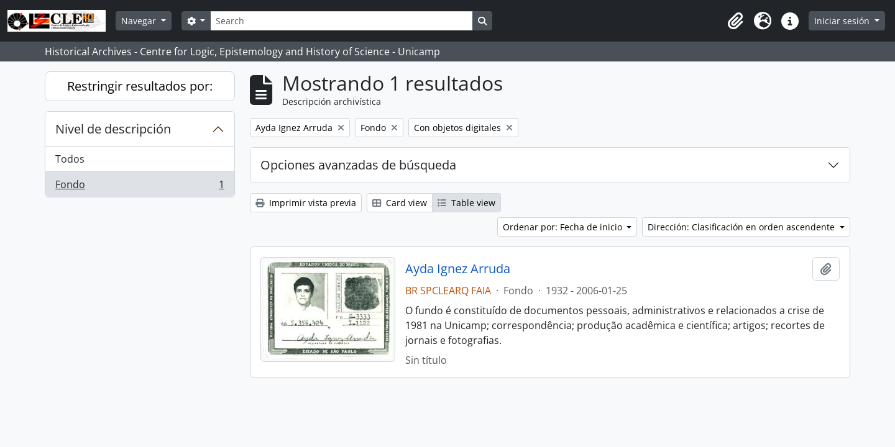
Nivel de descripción (113, 128)
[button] (735, 21)
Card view (399, 203)
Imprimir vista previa (305, 203)
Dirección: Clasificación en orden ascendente (742, 227)
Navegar (139, 21)
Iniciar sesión (843, 21)
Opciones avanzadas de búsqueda (358, 164)
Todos (70, 159)
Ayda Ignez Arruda (457, 268)
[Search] (341, 20)
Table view (466, 203)
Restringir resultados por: (140, 86)
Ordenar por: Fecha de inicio (564, 227)
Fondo (139, 187)
